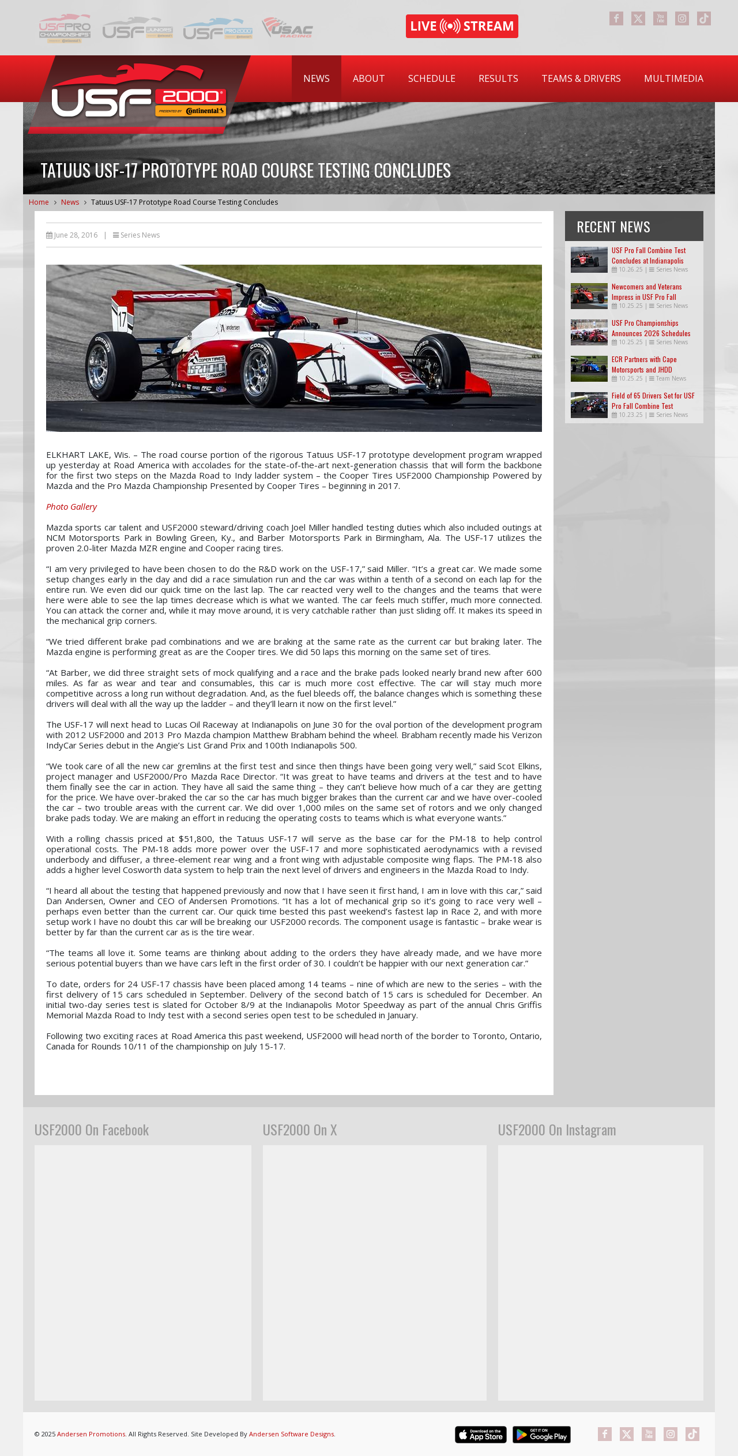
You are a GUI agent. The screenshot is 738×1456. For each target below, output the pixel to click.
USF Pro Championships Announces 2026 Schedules (651, 328)
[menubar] (503, 78)
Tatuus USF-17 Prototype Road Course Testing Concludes (184, 202)
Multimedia (673, 78)
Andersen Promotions (91, 1433)
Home (39, 202)
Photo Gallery (71, 506)
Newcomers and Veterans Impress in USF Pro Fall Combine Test (647, 296)
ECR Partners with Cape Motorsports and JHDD (644, 364)
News (316, 78)
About (369, 78)
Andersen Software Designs (291, 1433)
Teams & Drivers (581, 78)
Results (498, 78)
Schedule (431, 78)
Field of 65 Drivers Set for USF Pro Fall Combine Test (653, 400)
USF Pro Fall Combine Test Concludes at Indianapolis (649, 255)
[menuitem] (316, 78)
